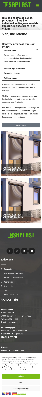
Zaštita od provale (10, 78)
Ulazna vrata (9, 282)
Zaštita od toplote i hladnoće (14, 68)
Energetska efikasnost (12, 73)
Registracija (8, 286)
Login (6, 290)
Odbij (21, 382)
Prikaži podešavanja (21, 389)
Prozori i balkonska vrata (13, 278)
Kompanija (8, 269)
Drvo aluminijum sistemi (13, 273)
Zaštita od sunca (10, 50)
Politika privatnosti (11, 295)
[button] (21, 50)
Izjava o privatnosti (21, 394)
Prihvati (21, 376)
